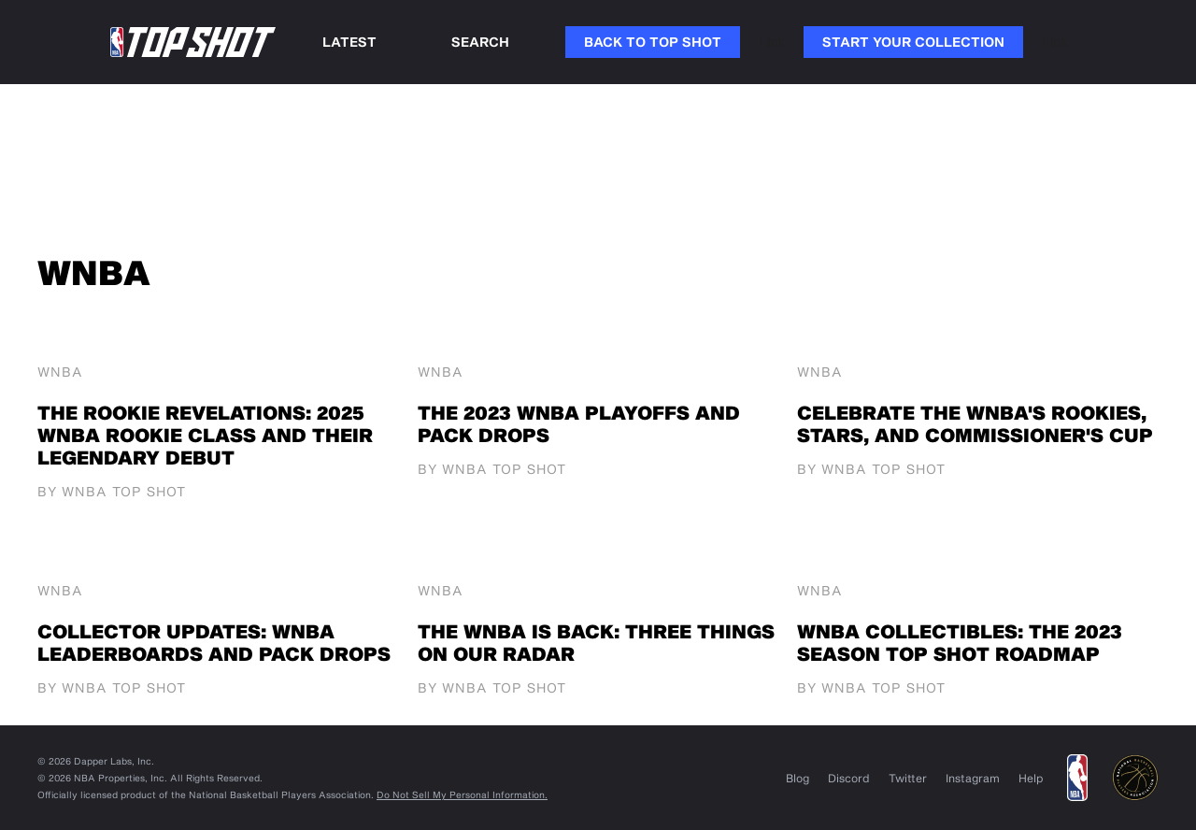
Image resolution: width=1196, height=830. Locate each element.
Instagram (973, 777)
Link (772, 42)
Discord (849, 777)
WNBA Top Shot (124, 491)
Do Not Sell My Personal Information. (462, 794)
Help (1031, 777)
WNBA (60, 372)
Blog (797, 777)
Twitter (908, 777)
